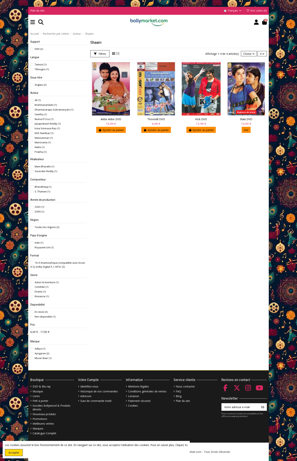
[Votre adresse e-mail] (240, 407)
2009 (39, 211)
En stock (41, 312)
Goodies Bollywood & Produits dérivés (51, 407)
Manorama (43, 142)
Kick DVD (201, 119)
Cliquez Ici (181, 445)
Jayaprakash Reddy (48, 123)
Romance (42, 296)
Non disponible (45, 316)
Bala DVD (246, 119)
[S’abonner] (263, 407)
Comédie (41, 287)
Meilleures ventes (43, 423)
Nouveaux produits (44, 414)
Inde (39, 242)
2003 (39, 207)
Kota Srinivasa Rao (47, 128)
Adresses (85, 396)
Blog (178, 396)
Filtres (100, 54)
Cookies (133, 405)
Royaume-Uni (44, 247)
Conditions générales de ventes (147, 391)
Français (233, 10)
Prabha (41, 152)
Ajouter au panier (111, 130)
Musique (38, 391)
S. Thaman (42, 191)
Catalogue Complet (44, 433)
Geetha (41, 114)
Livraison (133, 396)
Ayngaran (42, 353)
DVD (39, 49)
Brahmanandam (46, 105)
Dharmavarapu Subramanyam (54, 109)
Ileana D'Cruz (44, 119)
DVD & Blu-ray (42, 386)
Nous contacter (185, 386)
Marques (38, 428)
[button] (33, 22)
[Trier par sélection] (249, 53)
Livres (36, 396)
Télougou (42, 69)
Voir (246, 130)
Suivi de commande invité (96, 401)
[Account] (256, 22)
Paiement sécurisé (139, 401)
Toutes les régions (47, 227)
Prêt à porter (40, 401)
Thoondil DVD (156, 119)
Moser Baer (43, 358)
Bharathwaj (43, 186)
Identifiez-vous (89, 386)
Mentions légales (138, 386)
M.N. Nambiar (44, 133)
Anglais (40, 84)
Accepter (14, 452)
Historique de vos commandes (99, 391)
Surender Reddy (46, 171)
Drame (40, 291)
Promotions (40, 419)
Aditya (40, 348)
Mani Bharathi (44, 166)
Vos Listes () (256, 10)
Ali (38, 100)
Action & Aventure (47, 282)
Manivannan (44, 138)
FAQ (178, 391)
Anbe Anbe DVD (111, 119)
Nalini (40, 147)
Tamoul (41, 64)
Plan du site (37, 10)
